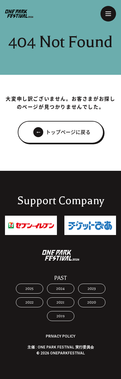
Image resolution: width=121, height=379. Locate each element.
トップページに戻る (68, 132)
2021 (60, 302)
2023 (92, 288)
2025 (30, 288)
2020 (91, 302)
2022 (30, 302)
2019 (61, 316)
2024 (60, 288)
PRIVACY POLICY (60, 336)
